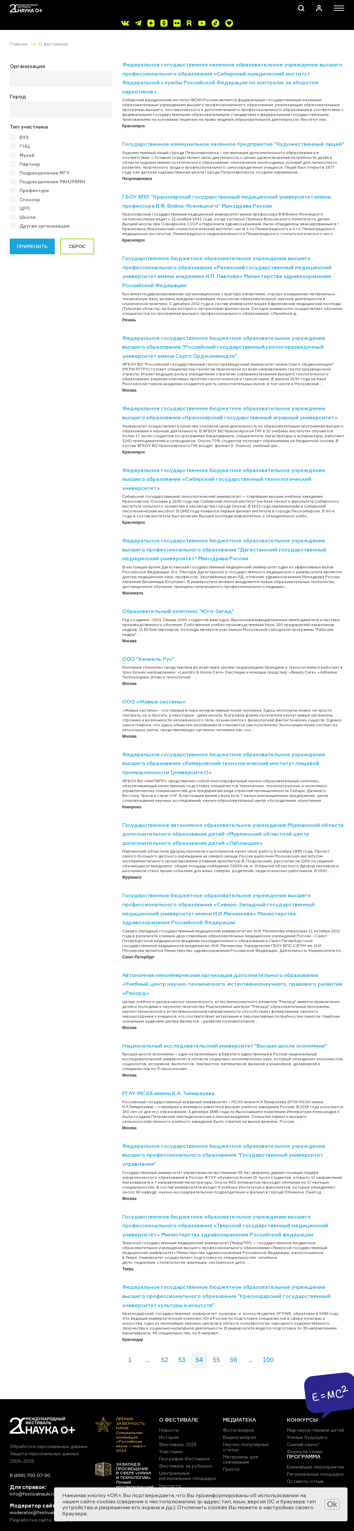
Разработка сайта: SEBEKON (43, 1520)
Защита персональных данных (44, 1453)
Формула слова (304, 1451)
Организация (27, 66)
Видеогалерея (239, 1437)
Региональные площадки (315, 1474)
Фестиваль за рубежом (185, 1465)
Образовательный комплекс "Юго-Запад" (178, 611)
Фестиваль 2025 (178, 1444)
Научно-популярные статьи (246, 1446)
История (169, 1437)
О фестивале (53, 44)
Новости (169, 1430)
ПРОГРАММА (303, 1456)
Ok (332, 1504)
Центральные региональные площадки (187, 1475)
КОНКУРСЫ (302, 1419)
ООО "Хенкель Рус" (148, 659)
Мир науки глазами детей (315, 1430)
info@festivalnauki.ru (32, 1493)
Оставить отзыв (305, 1481)
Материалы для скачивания (240, 1459)
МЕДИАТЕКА (239, 1419)
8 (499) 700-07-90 (30, 1475)
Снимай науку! (303, 1444)
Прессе (231, 1469)
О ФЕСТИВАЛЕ (178, 1419)
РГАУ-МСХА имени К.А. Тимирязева (168, 1093)
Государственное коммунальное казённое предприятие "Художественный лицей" (233, 144)
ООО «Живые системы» (154, 701)
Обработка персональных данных (49, 1446)
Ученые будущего (307, 1437)
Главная (18, 44)
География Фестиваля (184, 1458)
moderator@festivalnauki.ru (40, 1512)
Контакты (170, 1485)
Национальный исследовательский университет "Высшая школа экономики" (224, 1045)
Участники (171, 1451)
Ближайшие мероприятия (315, 1466)
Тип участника (29, 126)
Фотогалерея (238, 1430)
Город (18, 96)
